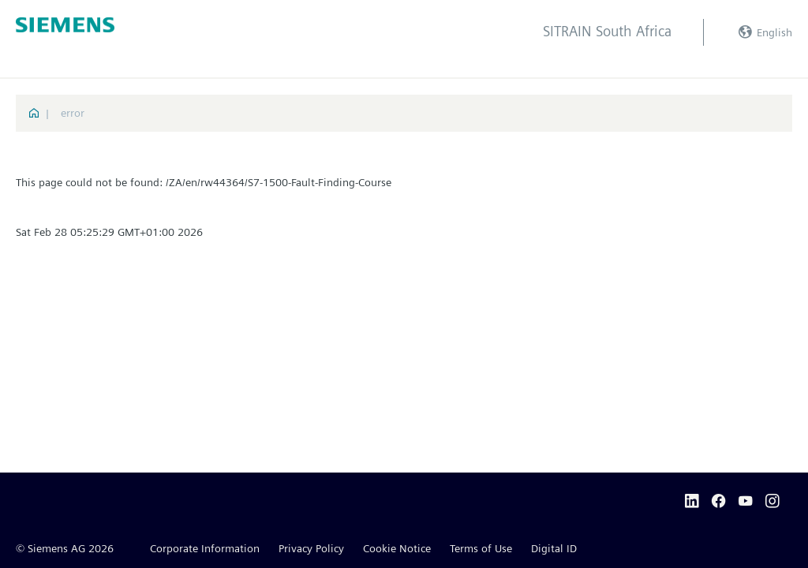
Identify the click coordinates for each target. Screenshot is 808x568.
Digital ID (554, 548)
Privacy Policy (311, 548)
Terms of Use (481, 548)
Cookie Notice (397, 548)
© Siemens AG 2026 (65, 548)
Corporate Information (205, 548)
